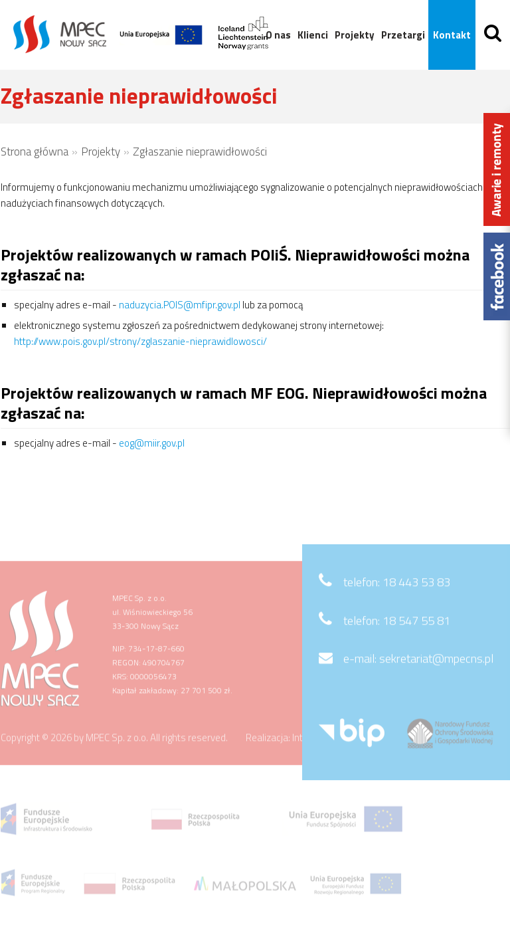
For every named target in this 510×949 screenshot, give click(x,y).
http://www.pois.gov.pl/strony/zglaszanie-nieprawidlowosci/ (140, 341)
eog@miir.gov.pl (152, 443)
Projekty (353, 35)
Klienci (311, 35)
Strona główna (34, 151)
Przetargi (402, 35)
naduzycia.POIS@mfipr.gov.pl (179, 304)
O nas (277, 35)
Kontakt (450, 35)
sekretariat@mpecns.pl (436, 676)
